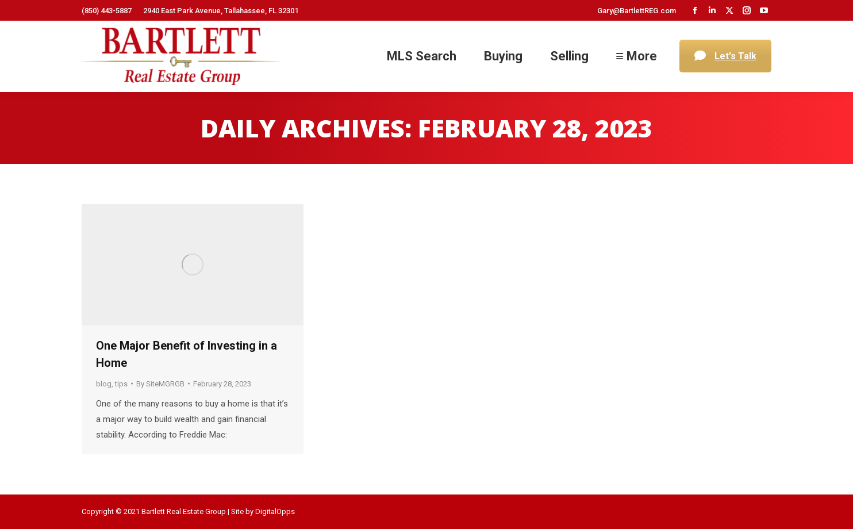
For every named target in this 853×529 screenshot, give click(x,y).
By (160, 383)
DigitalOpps (275, 511)
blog (104, 383)
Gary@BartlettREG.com (636, 10)
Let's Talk (725, 56)
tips (121, 383)
